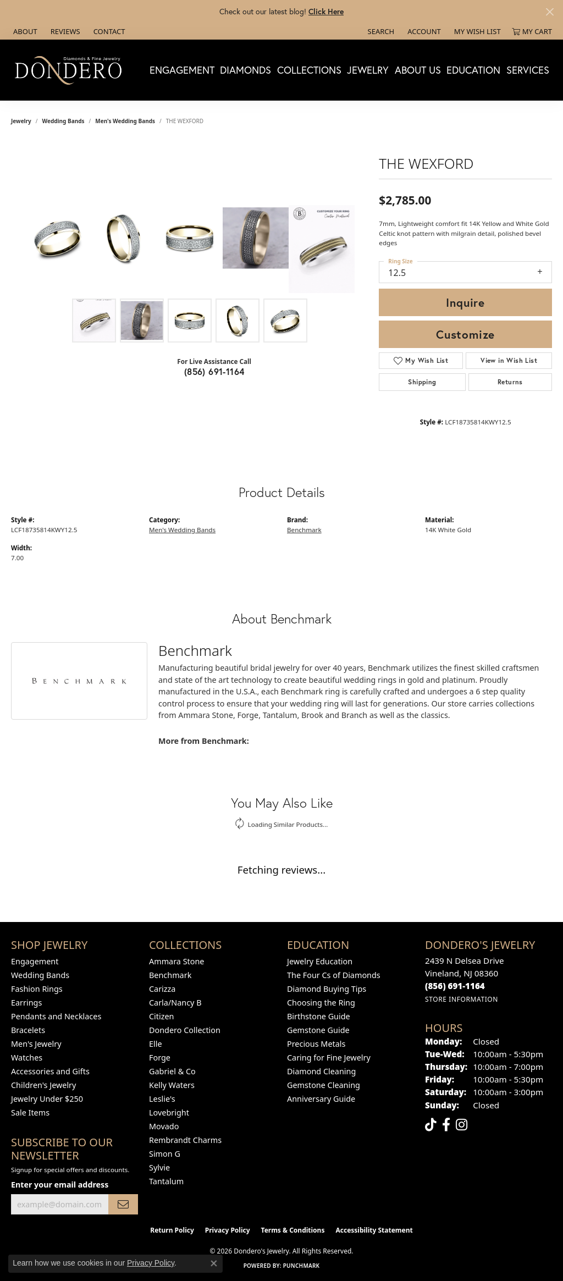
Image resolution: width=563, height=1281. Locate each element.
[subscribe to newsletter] (123, 1204)
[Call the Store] (455, 985)
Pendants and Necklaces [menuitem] (56, 1016)
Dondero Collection (184, 1030)
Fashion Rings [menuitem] (37, 989)
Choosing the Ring (321, 1002)
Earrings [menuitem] (26, 1002)
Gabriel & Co (172, 1071)
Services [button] (527, 69)
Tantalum (166, 1181)
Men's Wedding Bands (125, 121)
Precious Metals (316, 1044)
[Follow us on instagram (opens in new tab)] (461, 1124)
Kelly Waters (172, 1085)
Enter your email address (59, 1184)
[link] (24, 31)
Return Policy (172, 1230)
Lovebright (169, 1112)
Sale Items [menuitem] (30, 1112)
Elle (155, 1044)
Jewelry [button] (368, 69)
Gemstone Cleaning (323, 1085)
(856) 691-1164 (214, 371)
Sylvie (159, 1167)
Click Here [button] (326, 11)
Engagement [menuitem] (34, 961)
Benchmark (304, 530)
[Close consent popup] (214, 1263)
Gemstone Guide (318, 1030)
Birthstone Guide (318, 1016)
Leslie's (162, 1099)
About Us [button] (418, 69)
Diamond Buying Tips (326, 989)
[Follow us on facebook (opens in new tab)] (446, 1124)
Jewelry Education (319, 961)
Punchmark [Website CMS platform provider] (301, 1265)
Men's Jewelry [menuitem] (36, 1044)
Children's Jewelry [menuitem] (43, 1085)
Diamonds (245, 69)
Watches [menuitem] (26, 1057)
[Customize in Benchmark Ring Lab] (322, 249)
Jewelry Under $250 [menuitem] (47, 1099)
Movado (164, 1126)
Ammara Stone (176, 961)
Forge (159, 1057)
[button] (380, 31)
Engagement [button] (182, 69)
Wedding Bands (63, 121)
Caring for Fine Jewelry (329, 1057)
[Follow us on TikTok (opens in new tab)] (431, 1124)
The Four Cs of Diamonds (333, 975)
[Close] (549, 12)
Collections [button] (309, 69)
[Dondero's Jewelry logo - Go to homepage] (70, 70)
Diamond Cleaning (321, 1071)
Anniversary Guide (321, 1099)
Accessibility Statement (373, 1230)
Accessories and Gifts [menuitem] (50, 1071)
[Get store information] (461, 999)
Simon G (164, 1154)
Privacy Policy (227, 1230)
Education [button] (473, 69)
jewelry (21, 121)
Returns (510, 382)
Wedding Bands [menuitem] (40, 975)
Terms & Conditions (293, 1230)
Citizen (161, 1016)
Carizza (162, 989)
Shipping (422, 382)
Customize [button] (465, 334)
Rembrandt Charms (185, 1140)
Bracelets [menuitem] (28, 1030)
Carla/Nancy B (175, 1002)
